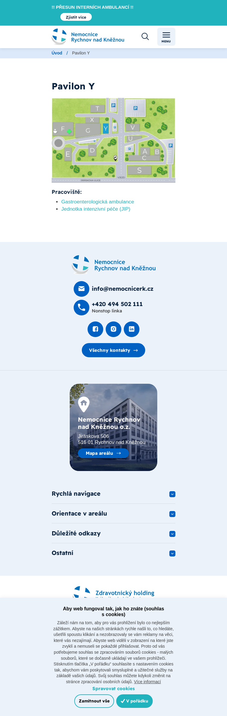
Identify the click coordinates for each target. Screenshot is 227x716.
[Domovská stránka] (113, 265)
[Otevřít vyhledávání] (145, 37)
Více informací (147, 681)
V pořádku (134, 701)
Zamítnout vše (94, 701)
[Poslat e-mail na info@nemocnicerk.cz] (113, 289)
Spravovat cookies (113, 688)
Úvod (57, 53)
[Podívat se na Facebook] (95, 329)
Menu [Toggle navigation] (166, 36)
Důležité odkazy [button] (76, 533)
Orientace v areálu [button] (79, 513)
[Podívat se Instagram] (113, 329)
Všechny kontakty (109, 350)
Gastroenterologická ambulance (97, 202)
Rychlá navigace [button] (76, 493)
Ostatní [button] (62, 552)
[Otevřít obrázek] (113, 140)
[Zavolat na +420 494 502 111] (108, 307)
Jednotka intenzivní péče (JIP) (95, 209)
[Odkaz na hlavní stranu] (88, 36)
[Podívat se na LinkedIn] (131, 329)
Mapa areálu (99, 453)
